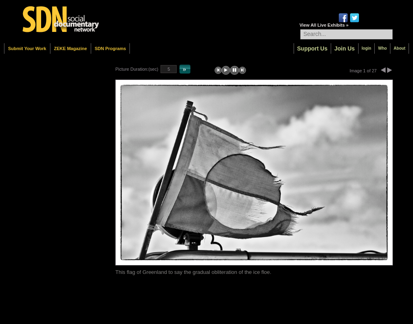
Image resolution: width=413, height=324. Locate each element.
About (399, 48)
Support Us (312, 48)
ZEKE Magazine (70, 48)
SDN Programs (110, 48)
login (366, 48)
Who (382, 48)
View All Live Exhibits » (323, 25)
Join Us (344, 48)
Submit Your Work (27, 48)
